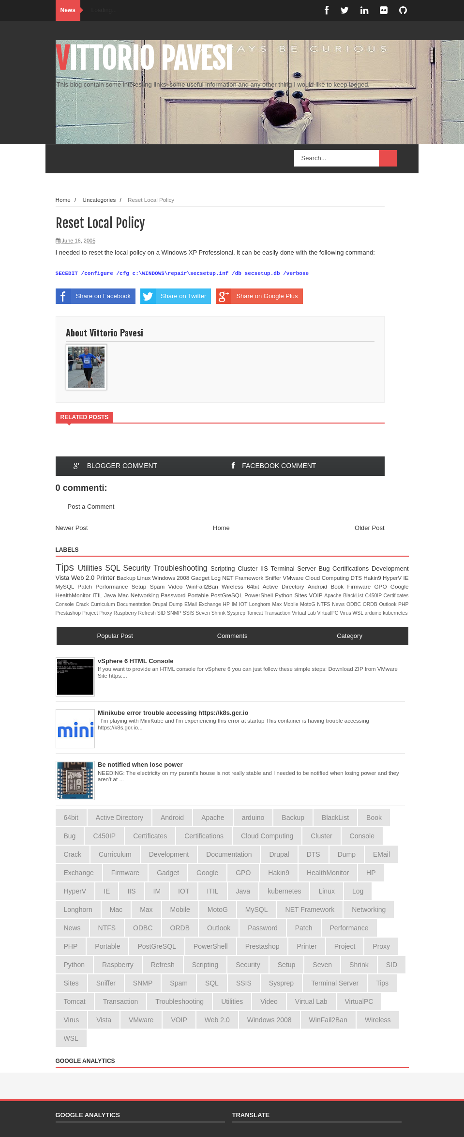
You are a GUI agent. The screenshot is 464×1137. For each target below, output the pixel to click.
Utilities (91, 568)
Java (111, 595)
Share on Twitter (173, 296)
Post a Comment (91, 506)
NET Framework (243, 578)
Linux (144, 578)
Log (216, 578)
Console (66, 604)
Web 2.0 (83, 577)
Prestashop (69, 613)
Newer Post (72, 527)
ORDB (371, 604)
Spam (159, 586)
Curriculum (103, 604)
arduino (374, 613)
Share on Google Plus (257, 296)
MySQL (67, 586)
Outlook (389, 604)
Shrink (219, 613)
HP (227, 604)
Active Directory (285, 586)
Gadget (201, 578)
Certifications (352, 568)
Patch (86, 586)
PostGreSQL (227, 595)
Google (399, 586)
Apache (333, 595)
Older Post (369, 527)
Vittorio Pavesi (144, 58)
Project (90, 613)
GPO (382, 586)
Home (63, 200)
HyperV (393, 578)
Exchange (211, 604)
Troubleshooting (181, 568)
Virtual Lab (304, 613)
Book (339, 586)
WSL (359, 613)
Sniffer (274, 578)
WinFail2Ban (204, 586)
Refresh (147, 613)
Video (177, 586)
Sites (302, 595)
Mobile (292, 604)
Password (174, 595)
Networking (146, 595)
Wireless (234, 586)
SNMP (175, 613)
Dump (176, 604)
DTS (357, 578)
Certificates (396, 595)
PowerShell (259, 595)
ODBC (354, 604)
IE (405, 578)
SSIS (189, 613)
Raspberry (126, 613)
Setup (141, 586)
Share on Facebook (93, 296)
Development (390, 568)
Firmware (360, 586)
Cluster (249, 568)
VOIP (317, 595)
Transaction (278, 613)
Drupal (160, 604)
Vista (63, 577)
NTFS (324, 604)
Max (278, 604)
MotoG (308, 604)
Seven (203, 613)
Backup (127, 578)
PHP (403, 604)
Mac (124, 595)
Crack (82, 604)
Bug (325, 568)
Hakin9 (373, 578)
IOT (244, 604)
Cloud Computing (328, 578)
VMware (294, 578)
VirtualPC (328, 613)
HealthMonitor (74, 595)
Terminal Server (295, 568)
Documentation (134, 604)
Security (138, 568)
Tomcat (255, 613)
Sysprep (237, 613)
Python (284, 595)
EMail (191, 604)
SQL (114, 568)
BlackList (354, 595)
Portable (199, 595)
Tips (67, 567)
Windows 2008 (171, 578)
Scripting (224, 568)
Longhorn (260, 604)
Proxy (106, 613)
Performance (114, 586)
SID (162, 613)
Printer (106, 577)
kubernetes (395, 613)
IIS (265, 568)
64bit (255, 586)
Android (319, 586)
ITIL (98, 595)
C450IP (374, 595)
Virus (346, 613)
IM (235, 604)
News (339, 604)
